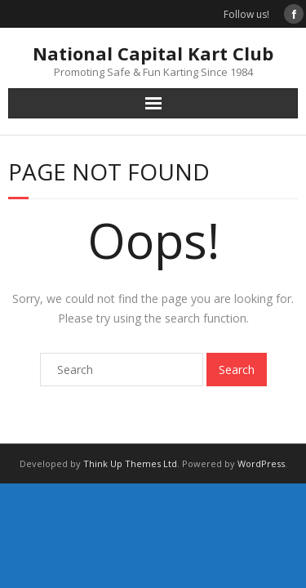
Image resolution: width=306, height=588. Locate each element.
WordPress (261, 463)
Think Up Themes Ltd (130, 463)
